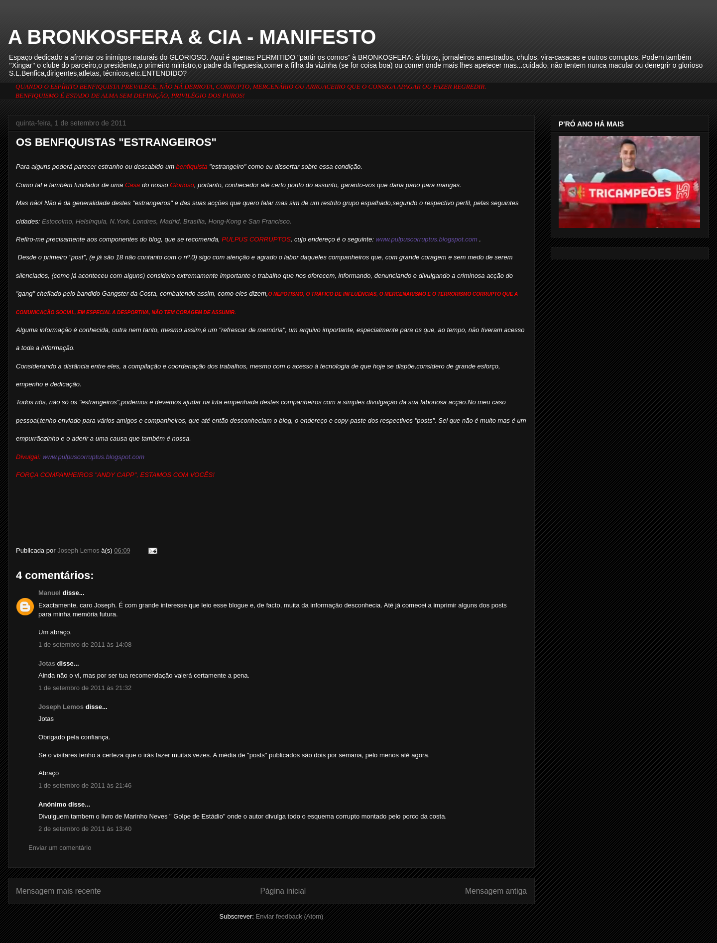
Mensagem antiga (496, 891)
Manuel (49, 592)
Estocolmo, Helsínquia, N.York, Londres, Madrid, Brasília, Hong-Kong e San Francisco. (165, 221)
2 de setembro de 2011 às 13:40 (84, 828)
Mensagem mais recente (58, 891)
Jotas (46, 663)
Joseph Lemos (61, 706)
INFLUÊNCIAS (359, 294)
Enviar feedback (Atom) (290, 916)
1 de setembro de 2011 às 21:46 (84, 785)
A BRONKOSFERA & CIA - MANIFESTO (192, 37)
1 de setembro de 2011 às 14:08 (84, 644)
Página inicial (283, 891)
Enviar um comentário (59, 847)
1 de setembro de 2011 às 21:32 (84, 688)
